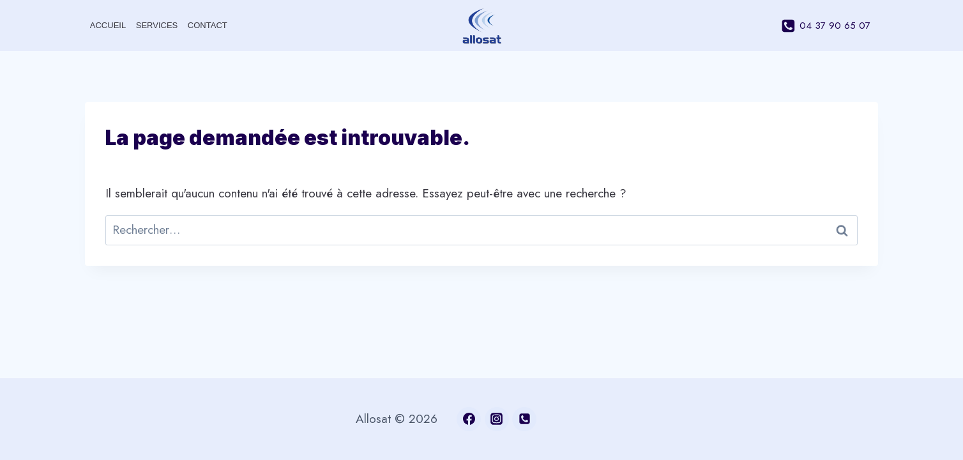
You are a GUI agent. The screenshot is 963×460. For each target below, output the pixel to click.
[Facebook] (469, 419)
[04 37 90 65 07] (524, 419)
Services (157, 25)
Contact (207, 25)
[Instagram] (497, 419)
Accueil (108, 25)
